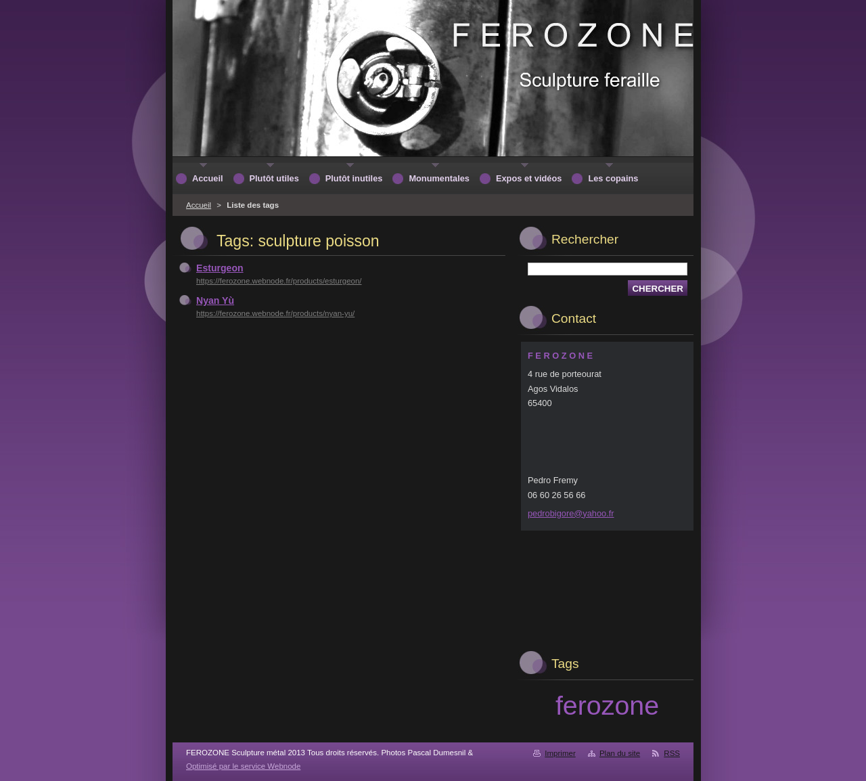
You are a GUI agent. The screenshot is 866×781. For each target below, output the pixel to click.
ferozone (607, 705)
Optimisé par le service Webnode (243, 766)
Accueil (198, 205)
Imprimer (560, 753)
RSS (672, 753)
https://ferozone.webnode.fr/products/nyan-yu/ (275, 313)
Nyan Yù (215, 300)
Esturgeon (220, 268)
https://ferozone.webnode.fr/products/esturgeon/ (279, 281)
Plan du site (619, 753)
